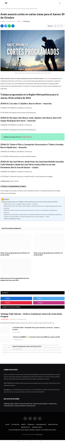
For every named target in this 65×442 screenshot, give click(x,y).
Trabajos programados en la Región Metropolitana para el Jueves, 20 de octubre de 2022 (29, 202)
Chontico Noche (8, 405)
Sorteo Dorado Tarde (26, 403)
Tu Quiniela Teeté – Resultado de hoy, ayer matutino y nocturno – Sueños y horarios (36, 328)
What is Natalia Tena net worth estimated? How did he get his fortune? (31, 350)
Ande (48, 78)
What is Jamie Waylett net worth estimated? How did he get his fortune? (32, 352)
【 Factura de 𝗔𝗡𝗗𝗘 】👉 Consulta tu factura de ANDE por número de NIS (36, 337)
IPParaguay (27, 21)
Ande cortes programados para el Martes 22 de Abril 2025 (14, 254)
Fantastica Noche (19, 405)
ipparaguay (7, 389)
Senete (23, 424)
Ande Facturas (27, 137)
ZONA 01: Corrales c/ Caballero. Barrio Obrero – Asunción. (21, 204)
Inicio (7, 424)
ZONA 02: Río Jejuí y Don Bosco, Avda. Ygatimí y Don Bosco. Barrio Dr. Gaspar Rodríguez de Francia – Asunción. (33, 207)
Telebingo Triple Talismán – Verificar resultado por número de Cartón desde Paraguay (31, 315)
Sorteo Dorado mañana (40, 403)
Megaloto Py (25, 427)
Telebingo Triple (8, 403)
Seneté (16, 403)
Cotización (15, 424)
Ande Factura (53, 424)
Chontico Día (52, 403)
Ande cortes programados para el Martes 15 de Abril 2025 (48, 254)
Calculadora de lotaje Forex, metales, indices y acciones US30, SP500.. (32, 430)
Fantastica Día (30, 405)
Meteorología (41, 424)
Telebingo (30, 424)
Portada (2, 8)
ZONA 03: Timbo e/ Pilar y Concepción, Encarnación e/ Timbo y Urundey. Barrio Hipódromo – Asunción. (31, 211)
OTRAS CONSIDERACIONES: (12, 219)
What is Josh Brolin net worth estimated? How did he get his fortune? (31, 345)
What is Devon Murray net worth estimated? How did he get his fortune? (32, 347)
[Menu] (6, 3)
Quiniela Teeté (37, 427)
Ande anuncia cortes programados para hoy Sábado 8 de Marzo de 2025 (14, 279)
